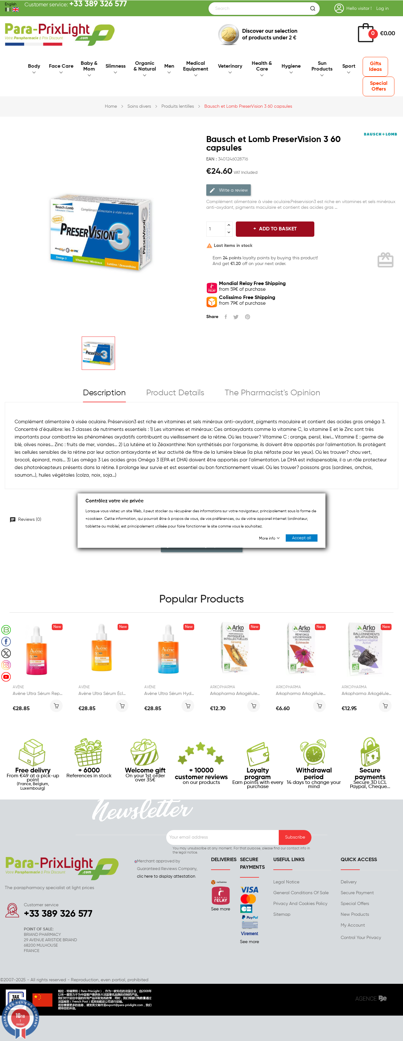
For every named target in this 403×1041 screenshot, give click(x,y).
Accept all (301, 538)
